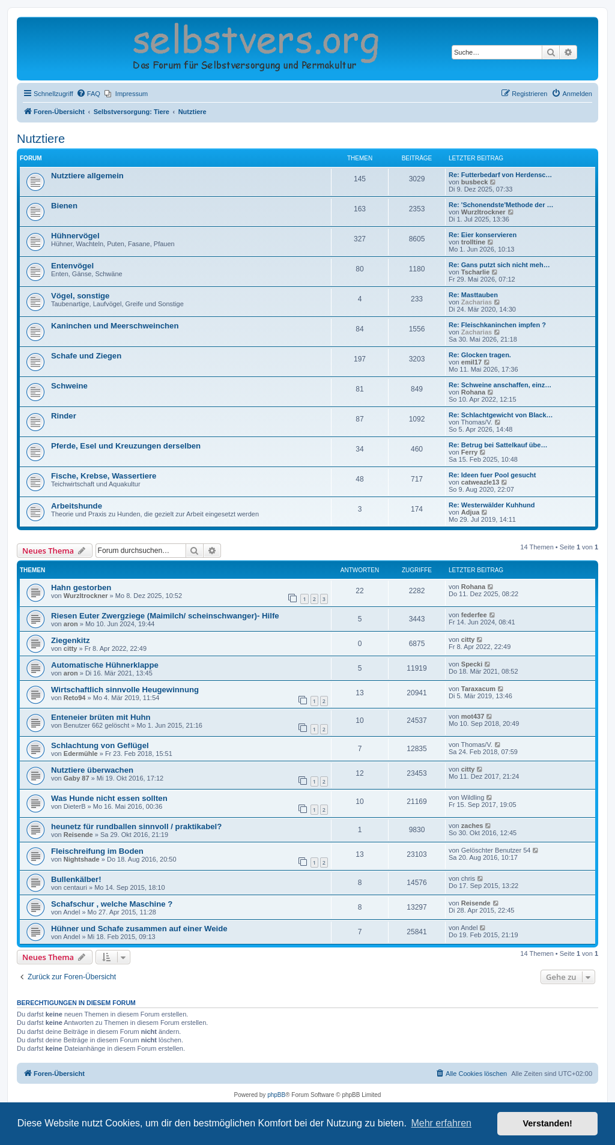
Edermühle (81, 753)
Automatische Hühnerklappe (105, 664)
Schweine (69, 385)
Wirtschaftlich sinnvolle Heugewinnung (125, 689)
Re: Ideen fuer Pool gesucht (492, 475)
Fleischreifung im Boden (97, 851)
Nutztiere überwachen (92, 770)
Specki (471, 664)
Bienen (64, 205)
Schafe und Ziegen (86, 355)
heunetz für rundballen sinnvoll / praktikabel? (136, 826)
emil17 (471, 362)
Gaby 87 (76, 778)
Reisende (78, 834)
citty (70, 648)
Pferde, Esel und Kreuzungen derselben (126, 445)
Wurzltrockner (483, 212)
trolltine (473, 242)
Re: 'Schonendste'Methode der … (501, 204)
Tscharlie (475, 272)
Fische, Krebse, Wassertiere (103, 475)
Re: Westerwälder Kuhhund (492, 505)
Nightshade (82, 859)
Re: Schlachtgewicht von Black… (501, 414)
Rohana (473, 392)
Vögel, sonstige (80, 295)
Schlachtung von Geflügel (100, 745)
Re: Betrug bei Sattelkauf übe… (498, 445)
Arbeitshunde (76, 505)
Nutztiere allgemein (87, 175)
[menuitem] (88, 93)
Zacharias (476, 302)
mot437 (473, 716)
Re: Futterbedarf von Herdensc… (500, 174)
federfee (474, 614)
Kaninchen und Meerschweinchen (115, 325)
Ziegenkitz (70, 640)
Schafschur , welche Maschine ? (111, 903)
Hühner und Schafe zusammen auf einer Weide (139, 928)
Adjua (470, 512)
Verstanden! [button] (547, 1123)
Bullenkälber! (76, 879)
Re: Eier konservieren (483, 234)
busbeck (474, 182)
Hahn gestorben (81, 587)
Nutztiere (41, 138)
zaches (472, 825)
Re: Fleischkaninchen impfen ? (497, 324)
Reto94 (75, 697)
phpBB (276, 1095)
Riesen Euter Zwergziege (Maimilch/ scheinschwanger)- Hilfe (165, 615)
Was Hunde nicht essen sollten (109, 798)
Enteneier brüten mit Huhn (101, 717)
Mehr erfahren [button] (441, 1123)
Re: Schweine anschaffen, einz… (500, 384)
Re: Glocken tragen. (480, 354)
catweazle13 (480, 482)
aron (71, 623)
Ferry (469, 452)
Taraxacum (478, 688)
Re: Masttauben (473, 294)
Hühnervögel (75, 235)
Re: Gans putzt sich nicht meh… (499, 264)
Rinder (63, 415)
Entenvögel (72, 265)
